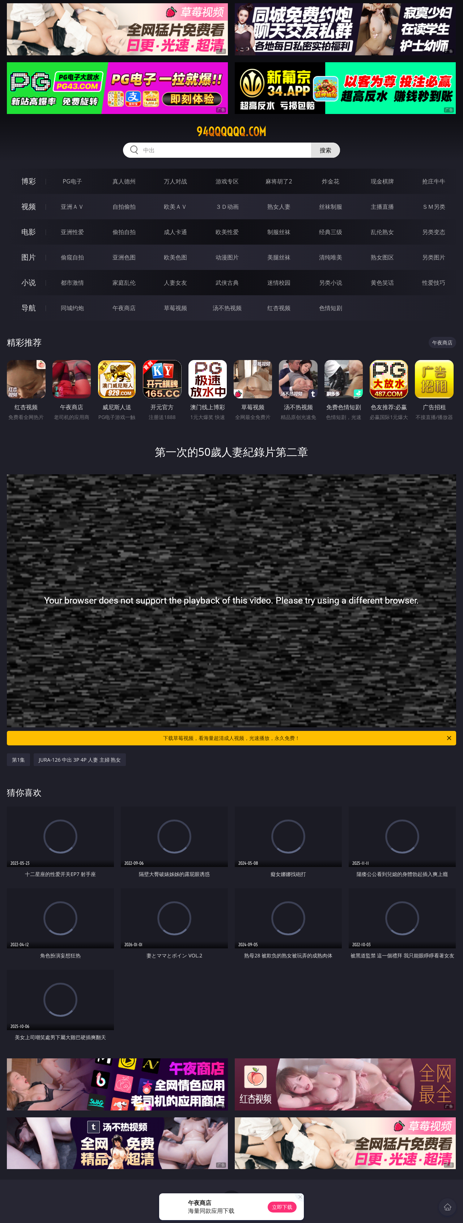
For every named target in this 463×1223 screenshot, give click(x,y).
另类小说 (330, 283)
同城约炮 (72, 308)
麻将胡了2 (279, 181)
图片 (28, 257)
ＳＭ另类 (433, 207)
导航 (28, 308)
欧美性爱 (227, 232)
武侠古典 (227, 283)
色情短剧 (330, 308)
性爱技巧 (433, 283)
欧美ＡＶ (175, 207)
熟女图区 (382, 257)
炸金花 (330, 181)
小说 (28, 282)
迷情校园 (278, 283)
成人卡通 (175, 232)
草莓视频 (175, 308)
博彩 (28, 181)
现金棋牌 (382, 181)
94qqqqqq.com (231, 131)
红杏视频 (278, 308)
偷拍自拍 (124, 232)
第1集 (18, 759)
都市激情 (72, 283)
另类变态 (433, 232)
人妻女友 (175, 283)
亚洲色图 (124, 257)
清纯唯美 (330, 257)
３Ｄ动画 (227, 207)
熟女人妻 (278, 207)
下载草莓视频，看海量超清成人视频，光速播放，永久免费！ (308, 738)
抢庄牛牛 (433, 181)
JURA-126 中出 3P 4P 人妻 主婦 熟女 (80, 759)
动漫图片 (227, 257)
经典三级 (330, 232)
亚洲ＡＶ (72, 207)
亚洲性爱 (72, 232)
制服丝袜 (278, 232)
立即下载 (282, 1206)
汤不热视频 (227, 308)
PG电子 (72, 181)
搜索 (325, 150)
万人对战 (175, 181)
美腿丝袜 (278, 257)
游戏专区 (227, 181)
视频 (28, 206)
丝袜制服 (330, 207)
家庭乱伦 (124, 283)
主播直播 (382, 207)
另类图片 (433, 257)
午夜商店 (124, 308)
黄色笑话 (382, 283)
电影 (28, 232)
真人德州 (124, 181)
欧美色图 (175, 257)
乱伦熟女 (382, 232)
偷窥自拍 (72, 257)
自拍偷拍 (124, 207)
